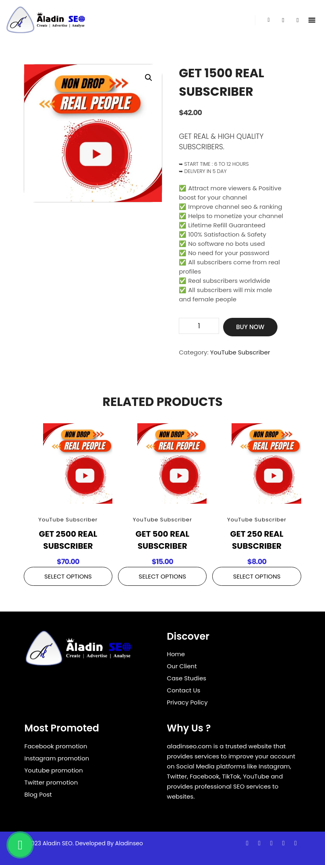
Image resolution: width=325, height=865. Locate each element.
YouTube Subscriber (240, 352)
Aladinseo (129, 843)
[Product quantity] (199, 326)
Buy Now (250, 327)
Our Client (182, 666)
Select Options (68, 576)
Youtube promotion (54, 770)
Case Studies (186, 678)
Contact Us (183, 690)
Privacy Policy (187, 702)
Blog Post (38, 794)
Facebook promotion (56, 746)
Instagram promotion (57, 758)
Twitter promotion (51, 782)
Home (176, 654)
